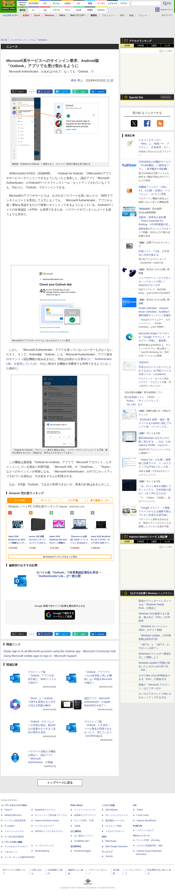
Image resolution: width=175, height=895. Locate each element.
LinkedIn (100, 92)
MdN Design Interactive (116, 846)
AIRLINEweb (111, 810)
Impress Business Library (47, 820)
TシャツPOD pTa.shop (148, 840)
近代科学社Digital (82, 851)
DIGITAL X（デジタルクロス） (49, 831)
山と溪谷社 (76, 831)
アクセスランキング (140, 40)
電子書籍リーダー (100, 500)
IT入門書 (73, 500)
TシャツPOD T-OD (84, 820)
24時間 (140, 45)
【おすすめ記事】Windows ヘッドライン (150, 593)
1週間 (154, 45)
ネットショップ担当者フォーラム (51, 815)
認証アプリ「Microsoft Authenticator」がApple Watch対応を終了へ (97, 702)
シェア (47, 92)
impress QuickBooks (146, 820)
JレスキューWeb (113, 826)
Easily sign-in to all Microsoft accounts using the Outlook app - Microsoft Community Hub (60, 651)
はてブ (65, 92)
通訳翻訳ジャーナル (115, 820)
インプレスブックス (44, 845)
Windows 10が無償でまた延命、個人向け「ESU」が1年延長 (154, 617)
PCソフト (46, 500)
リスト (31, 92)
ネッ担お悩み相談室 (14, 836)
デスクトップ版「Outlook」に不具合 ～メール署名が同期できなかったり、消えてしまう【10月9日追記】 (98, 728)
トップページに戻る (60, 782)
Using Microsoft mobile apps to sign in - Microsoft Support (40, 655)
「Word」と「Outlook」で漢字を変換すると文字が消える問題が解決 (42, 702)
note (83, 92)
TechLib (109, 856)
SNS (122, 15)
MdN (104, 836)
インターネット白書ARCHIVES (19, 857)
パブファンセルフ (145, 830)
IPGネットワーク (141, 835)
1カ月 (167, 45)
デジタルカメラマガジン (16, 846)
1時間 (127, 45)
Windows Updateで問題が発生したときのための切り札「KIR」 (154, 666)
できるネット (10, 852)
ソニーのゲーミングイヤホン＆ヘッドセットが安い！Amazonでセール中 (155, 281)
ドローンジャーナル (14, 831)
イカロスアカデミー (115, 831)
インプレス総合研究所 (15, 820)
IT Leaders (9, 826)
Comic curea (143, 815)
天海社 (140, 810)
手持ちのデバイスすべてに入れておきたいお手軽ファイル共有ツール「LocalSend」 (155, 371)
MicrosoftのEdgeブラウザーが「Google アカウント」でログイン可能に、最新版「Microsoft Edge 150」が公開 (154, 340)
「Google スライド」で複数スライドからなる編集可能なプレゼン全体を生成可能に (155, 511)
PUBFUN (137, 826)
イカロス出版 (108, 805)
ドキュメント (108, 15)
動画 (131, 15)
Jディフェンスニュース (116, 815)
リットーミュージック (85, 810)
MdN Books (110, 841)
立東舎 (77, 826)
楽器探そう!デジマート (85, 815)
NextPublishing (42, 851)
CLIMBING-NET (81, 841)
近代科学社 (76, 846)
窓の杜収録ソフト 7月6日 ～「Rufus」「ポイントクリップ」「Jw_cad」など (142, 401)
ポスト (21, 92)
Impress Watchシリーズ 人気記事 (148, 536)
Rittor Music (77, 805)
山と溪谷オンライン (83, 835)
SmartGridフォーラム (45, 810)
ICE (135, 805)
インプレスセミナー (44, 826)
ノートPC (19, 500)
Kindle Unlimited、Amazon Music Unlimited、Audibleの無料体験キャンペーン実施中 (155, 312)
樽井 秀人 (77, 80)
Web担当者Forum (12, 815)
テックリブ (107, 852)
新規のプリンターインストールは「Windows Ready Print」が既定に (155, 604)
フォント (143, 15)
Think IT (8, 810)
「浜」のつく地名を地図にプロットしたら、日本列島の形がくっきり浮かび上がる (155, 490)
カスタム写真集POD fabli (149, 845)
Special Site (136, 97)
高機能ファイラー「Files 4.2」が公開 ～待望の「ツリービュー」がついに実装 (154, 190)
